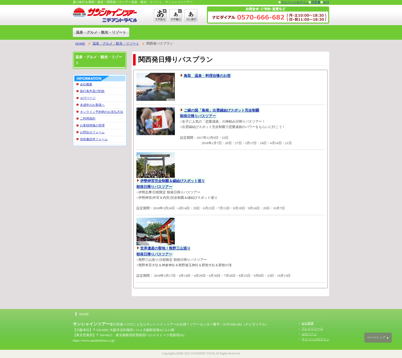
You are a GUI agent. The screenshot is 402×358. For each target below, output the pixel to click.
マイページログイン (295, 2)
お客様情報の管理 (92, 125)
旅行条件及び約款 (92, 91)
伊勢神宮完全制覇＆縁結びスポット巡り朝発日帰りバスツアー (170, 184)
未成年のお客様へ (92, 105)
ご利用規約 (87, 118)
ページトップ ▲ (378, 337)
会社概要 (86, 84)
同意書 (315, 2)
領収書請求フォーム (94, 139)
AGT (326, 2)
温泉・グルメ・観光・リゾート (101, 32)
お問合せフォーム (92, 132)
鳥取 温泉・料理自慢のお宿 (207, 76)
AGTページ (88, 98)
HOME (80, 43)
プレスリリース (312, 329)
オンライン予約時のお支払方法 (101, 112)
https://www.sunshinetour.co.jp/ (94, 340)
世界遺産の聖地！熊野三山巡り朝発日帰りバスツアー (163, 251)
